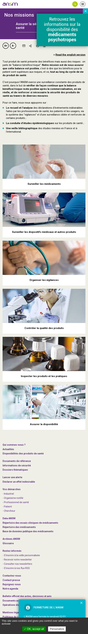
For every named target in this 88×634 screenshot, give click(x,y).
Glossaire (8, 543)
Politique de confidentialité (18, 617)
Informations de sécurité (17, 465)
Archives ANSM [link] (11, 539)
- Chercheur (9, 510)
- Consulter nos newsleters (17, 563)
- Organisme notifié (13, 498)
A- (13, 45)
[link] (10, 4)
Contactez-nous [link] (12, 575)
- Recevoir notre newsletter (17, 559)
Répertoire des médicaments (19, 527)
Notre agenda (10, 588)
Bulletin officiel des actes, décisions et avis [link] (27, 596)
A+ (5, 45)
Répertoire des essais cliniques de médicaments (30, 522)
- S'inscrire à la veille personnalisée (21, 555)
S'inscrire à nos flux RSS (17, 568)
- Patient (7, 506)
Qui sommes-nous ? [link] (14, 444)
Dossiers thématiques (15, 469)
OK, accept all (34, 628)
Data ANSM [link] (9, 518)
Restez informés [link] (12, 550)
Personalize (57, 628)
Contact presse (11, 580)
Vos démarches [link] (12, 489)
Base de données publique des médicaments (28, 531)
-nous (12, 584)
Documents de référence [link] (17, 461)
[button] (75, 4)
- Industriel (8, 493)
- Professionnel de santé (16, 502)
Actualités (8, 449)
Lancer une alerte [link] (12, 477)
